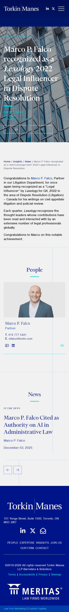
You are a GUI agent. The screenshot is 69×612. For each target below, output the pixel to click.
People (12, 543)
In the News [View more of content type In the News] (21, 36)
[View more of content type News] (7, 36)
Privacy (43, 574)
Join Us (56, 543)
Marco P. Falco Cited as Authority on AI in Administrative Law (31, 425)
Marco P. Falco (13, 112)
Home (7, 161)
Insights (17, 161)
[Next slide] (17, 471)
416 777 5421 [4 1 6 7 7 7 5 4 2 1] (17, 336)
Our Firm (27, 548)
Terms (12, 574)
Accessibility (27, 574)
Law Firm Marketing (15, 608)
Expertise (27, 543)
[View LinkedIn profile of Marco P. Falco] (13, 347)
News (28, 161)
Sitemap (56, 574)
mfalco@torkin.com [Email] (20, 340)
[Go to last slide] (8, 471)
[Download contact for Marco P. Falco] (7, 347)
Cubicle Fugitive (37, 608)
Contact (42, 548)
